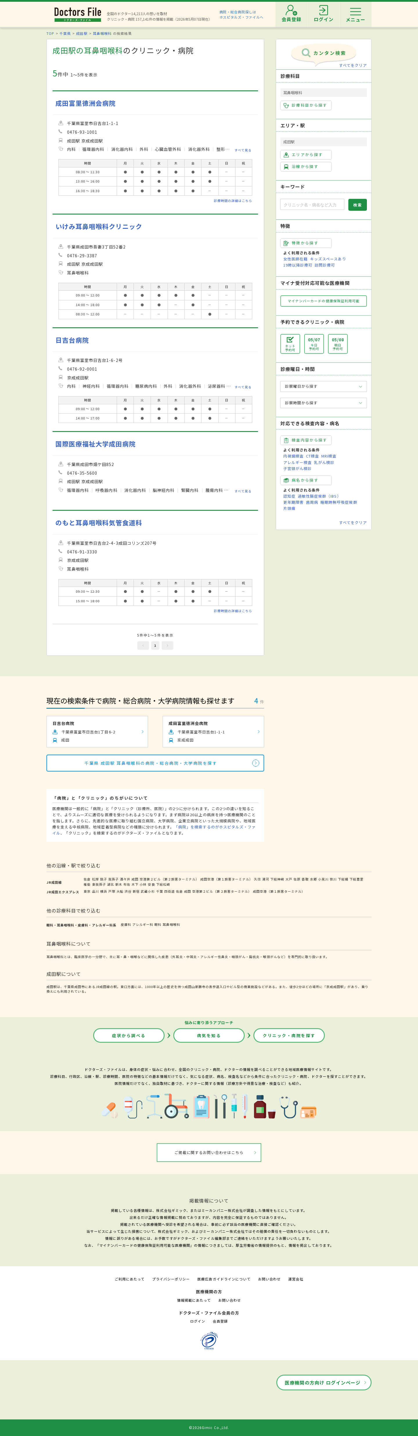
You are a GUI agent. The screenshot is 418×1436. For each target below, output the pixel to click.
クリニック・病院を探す (289, 1035)
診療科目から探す (305, 105)
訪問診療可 (325, 265)
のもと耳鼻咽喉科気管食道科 (99, 522)
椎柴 (87, 884)
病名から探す (301, 480)
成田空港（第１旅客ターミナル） (226, 879)
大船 (119, 891)
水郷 (313, 879)
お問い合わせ (269, 1278)
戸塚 (111, 891)
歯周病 (312, 502)
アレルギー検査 (297, 462)
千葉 (159, 891)
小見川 (323, 879)
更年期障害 (293, 502)
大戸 (288, 879)
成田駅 (81, 33)
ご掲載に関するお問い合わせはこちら (209, 1152)
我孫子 (113, 879)
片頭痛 (289, 508)
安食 (151, 884)
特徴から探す (301, 243)
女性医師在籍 (295, 259)
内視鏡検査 (293, 456)
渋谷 (128, 891)
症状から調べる (129, 1035)
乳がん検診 (324, 462)
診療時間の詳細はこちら (233, 200)
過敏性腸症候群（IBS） (319, 496)
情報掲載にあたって (194, 1300)
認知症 (289, 496)
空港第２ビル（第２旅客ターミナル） (169, 879)
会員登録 (220, 1321)
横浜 (103, 891)
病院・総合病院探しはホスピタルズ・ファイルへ (241, 14)
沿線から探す (301, 166)
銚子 (103, 879)
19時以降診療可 (297, 265)
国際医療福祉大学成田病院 (95, 443)
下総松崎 (163, 884)
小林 (143, 884)
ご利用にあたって (130, 1278)
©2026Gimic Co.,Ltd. (209, 1427)
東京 (87, 891)
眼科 (157, 924)
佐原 (296, 879)
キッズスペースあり (328, 259)
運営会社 (295, 1278)
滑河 (265, 879)
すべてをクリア (353, 65)
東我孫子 (99, 884)
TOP (50, 33)
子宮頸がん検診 (297, 468)
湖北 (110, 884)
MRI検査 (328, 456)
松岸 (95, 879)
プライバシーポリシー (171, 1278)
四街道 (169, 891)
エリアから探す (303, 155)
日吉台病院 (72, 339)
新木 (118, 884)
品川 (95, 891)
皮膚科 (126, 924)
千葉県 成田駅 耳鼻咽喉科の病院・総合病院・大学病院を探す (150, 763)
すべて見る (243, 150)
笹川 (333, 879)
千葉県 (65, 33)
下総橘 (343, 879)
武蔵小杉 (148, 891)
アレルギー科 (142, 924)
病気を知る (209, 1035)
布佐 (126, 884)
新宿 (136, 891)
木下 (134, 884)
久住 (257, 879)
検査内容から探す (305, 440)
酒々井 (125, 879)
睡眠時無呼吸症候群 (338, 502)
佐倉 (87, 879)
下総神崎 (277, 879)
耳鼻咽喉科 (102, 33)
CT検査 (312, 456)
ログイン (197, 1321)
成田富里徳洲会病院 (85, 103)
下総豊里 (356, 879)
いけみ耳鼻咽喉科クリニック (99, 226)
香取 (305, 879)
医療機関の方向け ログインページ (323, 1382)
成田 (134, 879)
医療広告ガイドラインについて (224, 1278)
